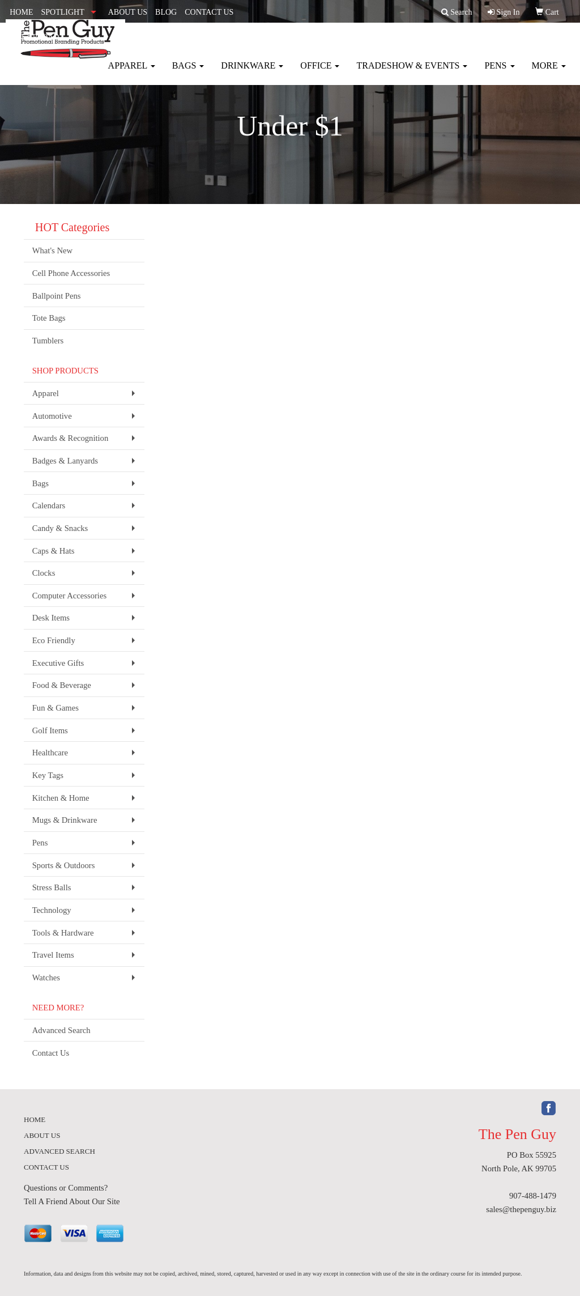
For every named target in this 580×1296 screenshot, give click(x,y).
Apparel (131, 73)
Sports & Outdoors (63, 865)
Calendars (49, 505)
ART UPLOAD (34, 37)
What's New (52, 250)
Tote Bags (49, 317)
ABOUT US (127, 12)
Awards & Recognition (70, 438)
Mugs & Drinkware (64, 820)
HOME (21, 12)
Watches (46, 977)
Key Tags (47, 775)
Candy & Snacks (60, 528)
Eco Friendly (53, 640)
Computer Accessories (69, 595)
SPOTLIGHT (62, 12)
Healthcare (50, 752)
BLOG (166, 12)
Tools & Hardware (63, 932)
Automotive (52, 415)
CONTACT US (209, 12)
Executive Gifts (58, 663)
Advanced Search (61, 1030)
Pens (499, 73)
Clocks (44, 572)
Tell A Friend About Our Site (72, 1201)
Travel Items (53, 954)
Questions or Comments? (66, 1187)
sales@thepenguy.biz (521, 1209)
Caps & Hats (53, 550)
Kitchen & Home (60, 797)
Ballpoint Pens (56, 295)
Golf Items (50, 730)
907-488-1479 (532, 1195)
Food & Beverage (61, 685)
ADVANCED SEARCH (59, 1151)
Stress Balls (51, 887)
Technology (51, 910)
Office (319, 73)
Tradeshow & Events (411, 73)
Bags (188, 73)
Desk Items (51, 617)
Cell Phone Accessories (71, 273)
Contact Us (51, 1052)
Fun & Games (55, 707)
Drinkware (252, 73)
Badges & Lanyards (65, 460)
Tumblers (48, 340)
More (549, 73)
